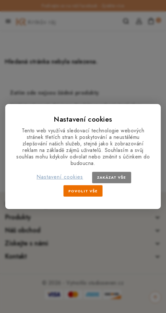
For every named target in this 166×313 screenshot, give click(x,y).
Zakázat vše (111, 177)
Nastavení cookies (59, 177)
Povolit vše (83, 191)
